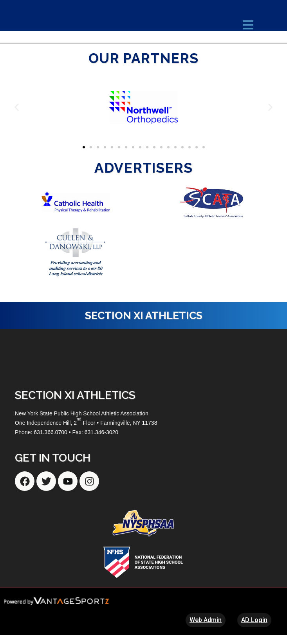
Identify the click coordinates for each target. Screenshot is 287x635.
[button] (17, 107)
